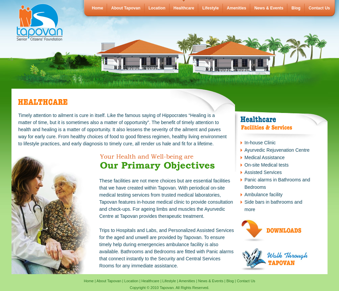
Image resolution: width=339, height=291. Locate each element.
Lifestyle (210, 8)
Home (97, 8)
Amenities (236, 8)
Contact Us (319, 8)
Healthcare (184, 8)
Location (157, 8)
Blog (296, 8)
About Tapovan (125, 8)
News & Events (268, 8)
